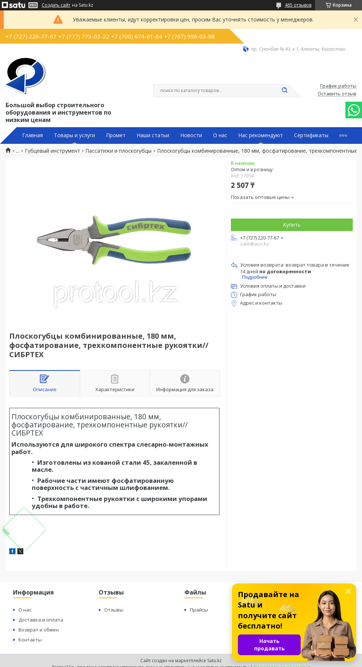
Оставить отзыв (337, 94)
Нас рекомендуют (260, 135)
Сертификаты (311, 135)
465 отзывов (298, 5)
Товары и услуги (74, 135)
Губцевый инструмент (52, 151)
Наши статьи (153, 135)
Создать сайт (56, 5)
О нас (220, 135)
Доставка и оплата (40, 619)
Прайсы (199, 609)
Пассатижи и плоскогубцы (118, 151)
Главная (32, 135)
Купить (292, 224)
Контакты (30, 639)
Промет (116, 135)
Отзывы (113, 609)
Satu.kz (214, 660)
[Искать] (284, 90)
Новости (191, 135)
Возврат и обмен (38, 629)
